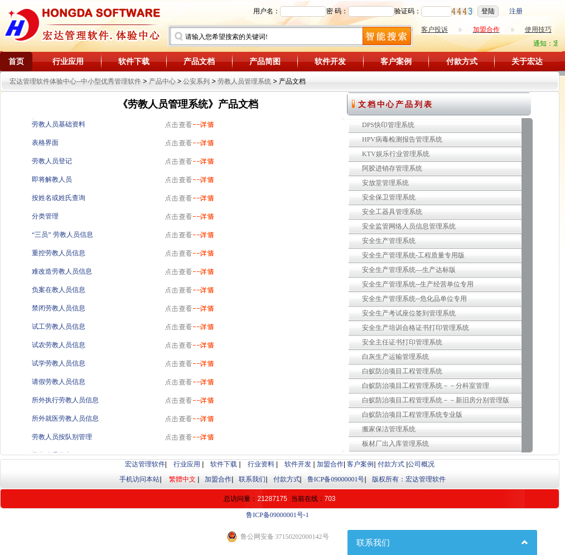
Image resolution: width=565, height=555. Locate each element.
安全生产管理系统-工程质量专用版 (413, 255)
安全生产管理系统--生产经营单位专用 (418, 284)
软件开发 (330, 61)
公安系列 (196, 81)
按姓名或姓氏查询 (58, 198)
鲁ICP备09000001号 (336, 479)
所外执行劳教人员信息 (65, 400)
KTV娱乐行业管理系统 (395, 154)
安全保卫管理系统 (389, 197)
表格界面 (45, 143)
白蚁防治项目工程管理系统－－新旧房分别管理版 (435, 400)
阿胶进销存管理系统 (392, 168)
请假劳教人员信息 (58, 382)
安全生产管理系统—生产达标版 (409, 270)
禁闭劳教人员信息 (58, 308)
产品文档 (199, 61)
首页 (16, 61)
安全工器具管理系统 (392, 212)
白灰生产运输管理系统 (395, 357)
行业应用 (68, 61)
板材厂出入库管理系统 (395, 443)
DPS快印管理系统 (388, 125)
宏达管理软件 (145, 464)
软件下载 (133, 61)
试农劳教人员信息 (58, 345)
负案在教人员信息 (58, 290)
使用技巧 (538, 29)
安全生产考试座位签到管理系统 (409, 313)
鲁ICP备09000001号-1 (277, 515)
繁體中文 (182, 479)
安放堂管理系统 (385, 183)
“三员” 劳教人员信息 (62, 234)
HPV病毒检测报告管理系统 (402, 139)
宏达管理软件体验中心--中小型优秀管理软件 (75, 81)
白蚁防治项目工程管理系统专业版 (412, 414)
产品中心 (162, 81)
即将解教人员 (52, 179)
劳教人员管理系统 (244, 81)
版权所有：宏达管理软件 (409, 479)
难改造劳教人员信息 (62, 271)
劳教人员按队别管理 (62, 437)
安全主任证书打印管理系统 (402, 342)
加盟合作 (330, 464)
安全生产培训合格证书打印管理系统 (415, 328)
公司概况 (421, 464)
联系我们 (252, 479)
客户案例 (396, 61)
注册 (516, 11)
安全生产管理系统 (389, 241)
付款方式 (461, 61)
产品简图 (265, 61)
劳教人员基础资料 (58, 124)
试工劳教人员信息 (58, 326)
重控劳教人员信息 (58, 253)
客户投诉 (434, 29)
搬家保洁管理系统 (389, 429)
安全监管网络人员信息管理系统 (409, 226)
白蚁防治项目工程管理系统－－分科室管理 (425, 386)
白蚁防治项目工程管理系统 (402, 371)
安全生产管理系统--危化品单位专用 (414, 299)
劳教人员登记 (52, 161)
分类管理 (45, 216)
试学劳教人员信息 (58, 363)
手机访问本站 (139, 479)
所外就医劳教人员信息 (65, 418)
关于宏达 (527, 61)
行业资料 (261, 464)
